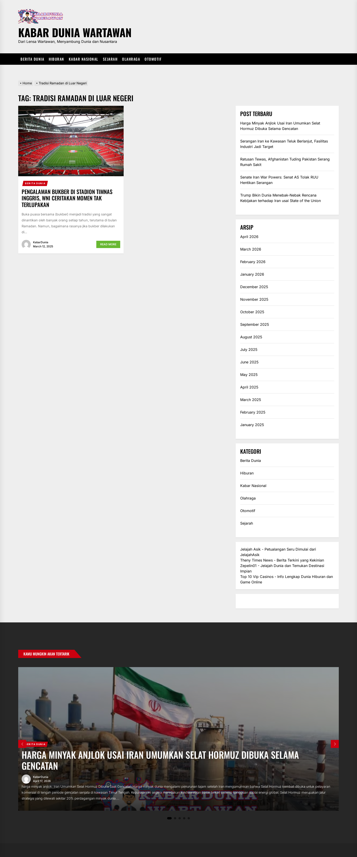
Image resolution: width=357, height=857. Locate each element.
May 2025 (249, 374)
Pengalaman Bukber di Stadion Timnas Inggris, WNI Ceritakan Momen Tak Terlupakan (67, 198)
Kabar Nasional (83, 59)
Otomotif (153, 59)
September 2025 (254, 324)
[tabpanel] (178, 739)
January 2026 (252, 274)
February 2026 (252, 261)
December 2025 (254, 287)
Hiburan (56, 59)
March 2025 (250, 399)
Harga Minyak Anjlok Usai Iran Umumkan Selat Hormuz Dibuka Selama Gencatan (280, 126)
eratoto (246, 601)
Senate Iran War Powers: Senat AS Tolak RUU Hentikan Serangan (279, 180)
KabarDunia (40, 242)
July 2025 (249, 349)
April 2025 (249, 387)
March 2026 (250, 249)
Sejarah (110, 59)
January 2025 (252, 424)
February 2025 (252, 412)
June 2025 (249, 362)
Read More (108, 244)
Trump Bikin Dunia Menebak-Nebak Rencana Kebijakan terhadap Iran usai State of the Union (280, 198)
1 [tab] (169, 818)
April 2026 (249, 236)
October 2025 (252, 312)
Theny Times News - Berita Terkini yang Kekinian (282, 560)
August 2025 (251, 337)
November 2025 (254, 299)
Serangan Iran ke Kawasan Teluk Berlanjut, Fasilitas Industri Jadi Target (284, 144)
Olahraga (131, 59)
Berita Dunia (32, 59)
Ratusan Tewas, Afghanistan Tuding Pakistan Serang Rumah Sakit (285, 162)
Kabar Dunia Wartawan (75, 31)
